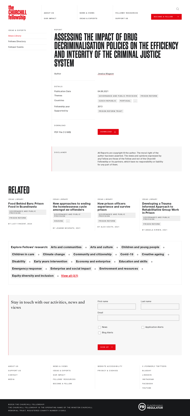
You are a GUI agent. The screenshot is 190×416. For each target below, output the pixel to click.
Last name (146, 301)
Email (100, 313)
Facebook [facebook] (147, 383)
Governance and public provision (118, 96)
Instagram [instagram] (148, 379)
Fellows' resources (127, 13)
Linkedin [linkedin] (147, 375)
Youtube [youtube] (146, 388)
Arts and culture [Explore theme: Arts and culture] (101, 247)
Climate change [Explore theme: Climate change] (54, 254)
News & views (87, 13)
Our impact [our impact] (59, 375)
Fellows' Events (16, 47)
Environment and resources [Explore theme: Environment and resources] (118, 268)
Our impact (50, 18)
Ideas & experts (89, 18)
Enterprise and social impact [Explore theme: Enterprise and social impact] (70, 268)
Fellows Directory (17, 41)
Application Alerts (154, 327)
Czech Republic (107, 101)
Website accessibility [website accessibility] (110, 366)
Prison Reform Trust (111, 111)
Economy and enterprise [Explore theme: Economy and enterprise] (93, 261)
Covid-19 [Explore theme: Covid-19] (126, 254)
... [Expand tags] (135, 101)
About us (49, 13)
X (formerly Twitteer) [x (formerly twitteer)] (154, 366)
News (104, 327)
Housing (58, 221)
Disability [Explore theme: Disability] (18, 261)
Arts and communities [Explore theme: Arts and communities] (66, 247)
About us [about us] (13, 366)
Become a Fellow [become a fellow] (62, 383)
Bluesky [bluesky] (146, 370)
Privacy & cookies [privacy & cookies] (108, 370)
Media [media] (11, 379)
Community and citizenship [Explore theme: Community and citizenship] (92, 254)
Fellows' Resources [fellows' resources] (64, 379)
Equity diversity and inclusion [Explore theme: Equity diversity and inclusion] (33, 275)
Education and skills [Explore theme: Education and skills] (133, 261)
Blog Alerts (107, 333)
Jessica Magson (106, 74)
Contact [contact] (13, 375)
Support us (122, 18)
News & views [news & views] (60, 366)
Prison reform (149, 96)
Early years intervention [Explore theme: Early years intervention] (50, 261)
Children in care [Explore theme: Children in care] (23, 254)
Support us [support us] (14, 370)
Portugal (125, 101)
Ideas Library (14, 36)
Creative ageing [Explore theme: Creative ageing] (153, 254)
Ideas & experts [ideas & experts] (17, 30)
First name (103, 301)
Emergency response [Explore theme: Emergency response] (27, 268)
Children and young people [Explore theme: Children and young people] (140, 247)
